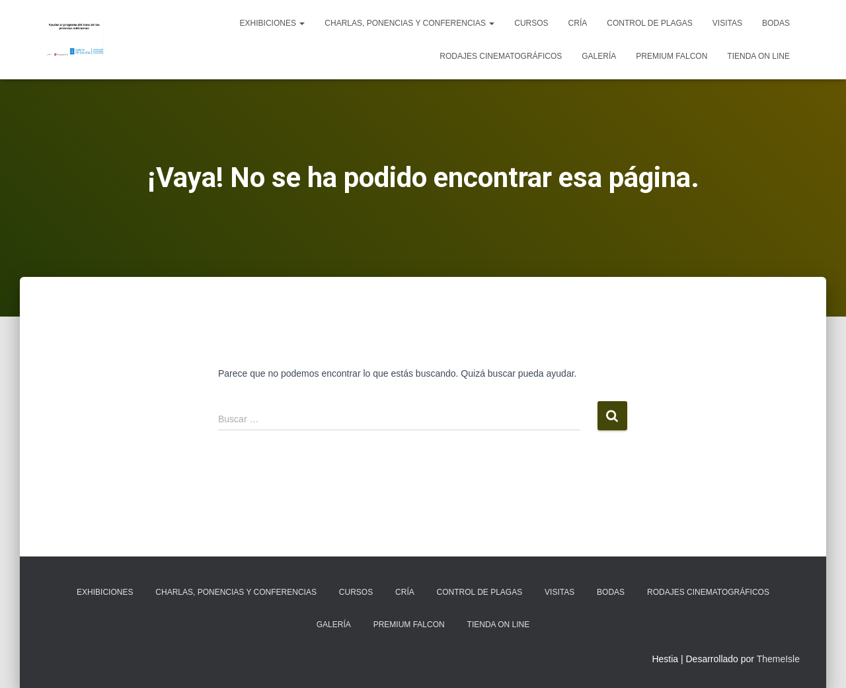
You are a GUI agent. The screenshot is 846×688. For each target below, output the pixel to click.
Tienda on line (758, 56)
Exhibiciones (272, 23)
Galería (599, 56)
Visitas (727, 23)
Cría (578, 23)
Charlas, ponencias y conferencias (409, 23)
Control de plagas (650, 23)
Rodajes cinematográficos (501, 56)
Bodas (776, 23)
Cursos (531, 23)
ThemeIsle (778, 659)
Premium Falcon (671, 56)
